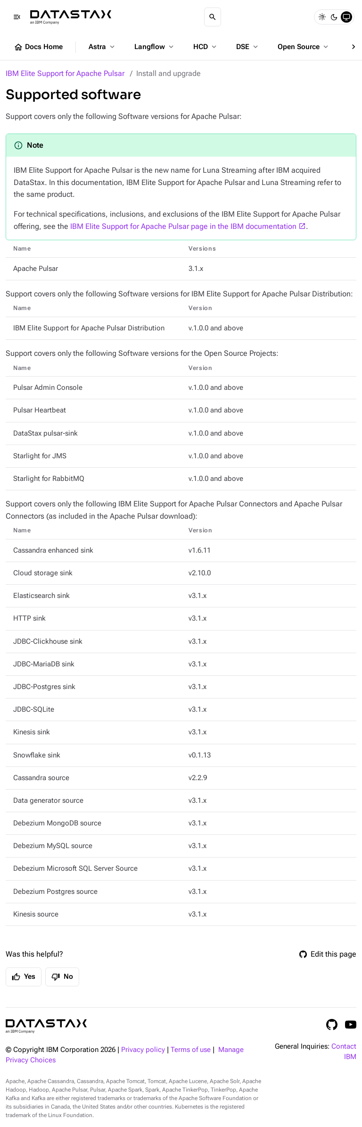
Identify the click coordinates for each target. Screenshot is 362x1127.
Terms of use (191, 1050)
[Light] (322, 17)
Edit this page (327, 954)
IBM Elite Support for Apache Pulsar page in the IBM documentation (183, 226)
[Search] (212, 17)
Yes (23, 977)
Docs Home (38, 47)
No (62, 977)
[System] (346, 17)
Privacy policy (143, 1050)
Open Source (304, 46)
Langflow (154, 46)
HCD (205, 46)
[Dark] (334, 17)
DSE (248, 46)
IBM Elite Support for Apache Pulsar (65, 73)
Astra (102, 46)
